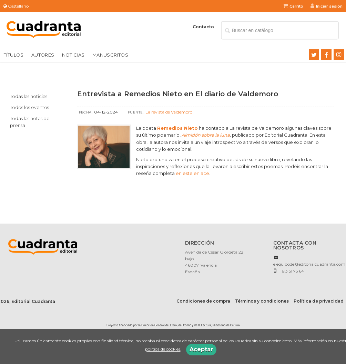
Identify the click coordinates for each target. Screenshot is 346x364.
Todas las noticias (28, 96)
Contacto (203, 26)
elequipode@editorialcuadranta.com (309, 264)
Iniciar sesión (327, 6)
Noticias (73, 55)
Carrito (293, 6)
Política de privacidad (319, 301)
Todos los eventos (29, 107)
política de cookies (162, 349)
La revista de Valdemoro (168, 112)
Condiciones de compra (203, 301)
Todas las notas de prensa (30, 122)
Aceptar (201, 349)
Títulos (14, 55)
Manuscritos (110, 55)
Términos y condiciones (262, 301)
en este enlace (192, 173)
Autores (42, 55)
